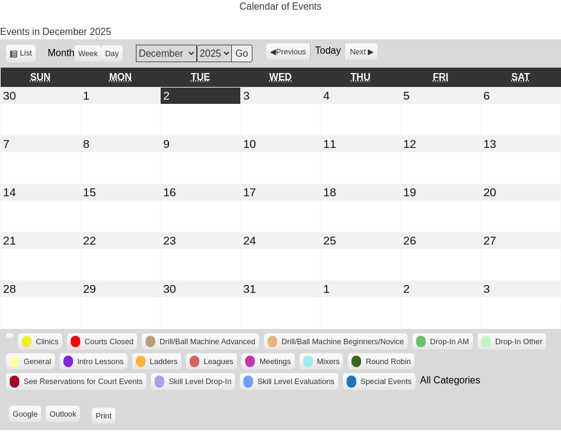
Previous (291, 51)
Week (87, 53)
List (28, 54)
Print (105, 415)
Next (357, 51)
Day (112, 53)
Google (27, 415)
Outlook (65, 415)
